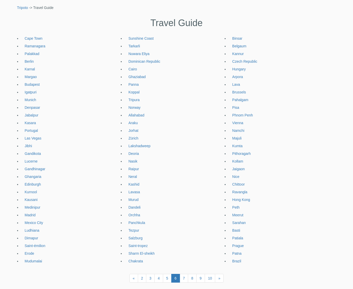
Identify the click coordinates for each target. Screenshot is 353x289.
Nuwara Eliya (138, 54)
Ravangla (239, 192)
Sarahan (239, 223)
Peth (236, 207)
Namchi (238, 131)
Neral (132, 177)
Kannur (238, 54)
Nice (235, 177)
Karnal (30, 69)
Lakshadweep (139, 146)
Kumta (237, 146)
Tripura (134, 100)
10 (210, 278)
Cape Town (34, 38)
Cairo (132, 69)
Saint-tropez (138, 246)
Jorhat (133, 131)
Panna (133, 84)
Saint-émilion (35, 246)
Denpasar (32, 107)
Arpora (237, 77)
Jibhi (28, 146)
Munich (30, 100)
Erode (29, 253)
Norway (134, 107)
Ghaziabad (137, 77)
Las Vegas (33, 138)
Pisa (235, 107)
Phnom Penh (242, 115)
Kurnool (31, 192)
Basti (236, 230)
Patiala (237, 238)
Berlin (29, 61)
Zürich (133, 138)
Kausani (31, 200)
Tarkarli (134, 46)
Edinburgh (33, 184)
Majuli (237, 138)
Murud (133, 200)
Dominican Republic (144, 61)
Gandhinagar (35, 169)
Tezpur (133, 230)
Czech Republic (244, 61)
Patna (237, 253)
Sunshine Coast (141, 38)
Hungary (239, 69)
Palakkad (32, 54)
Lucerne (31, 161)
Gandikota (33, 154)
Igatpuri (31, 92)
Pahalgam (240, 100)
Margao (31, 77)
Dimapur (31, 238)
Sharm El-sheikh (141, 253)
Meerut (238, 215)
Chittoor (238, 184)
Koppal (134, 92)
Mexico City (34, 223)
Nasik (132, 161)
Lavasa (134, 192)
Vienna (237, 123)
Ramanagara (35, 46)
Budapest (32, 84)
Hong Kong (241, 200)
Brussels (239, 92)
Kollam (237, 161)
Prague (238, 246)
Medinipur (32, 207)
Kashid (133, 184)
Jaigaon (238, 169)
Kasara (30, 123)
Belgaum (239, 46)
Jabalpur (32, 115)
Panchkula (136, 223)
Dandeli (134, 207)
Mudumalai (33, 261)
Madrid (30, 215)
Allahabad (136, 115)
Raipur (133, 169)
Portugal (31, 131)
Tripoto (22, 8)
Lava (236, 84)
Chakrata (135, 261)
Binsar (237, 38)
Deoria (133, 154)
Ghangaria (33, 177)
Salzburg (135, 238)
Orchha (134, 215)
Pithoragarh (241, 154)
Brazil (236, 261)
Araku (133, 123)
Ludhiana (32, 230)
